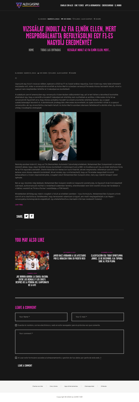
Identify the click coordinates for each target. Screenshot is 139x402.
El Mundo (42, 19)
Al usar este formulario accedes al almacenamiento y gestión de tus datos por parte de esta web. (59, 358)
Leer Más (19, 205)
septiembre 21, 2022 (69, 252)
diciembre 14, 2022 (106, 252)
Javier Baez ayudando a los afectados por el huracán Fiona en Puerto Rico (69, 257)
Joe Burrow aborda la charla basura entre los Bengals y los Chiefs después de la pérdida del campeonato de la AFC (32, 281)
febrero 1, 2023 (32, 273)
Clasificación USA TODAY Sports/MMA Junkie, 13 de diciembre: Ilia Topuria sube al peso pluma (107, 258)
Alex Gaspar (86, 19)
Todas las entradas (51, 50)
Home (31, 50)
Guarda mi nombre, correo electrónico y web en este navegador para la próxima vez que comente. (59, 325)
